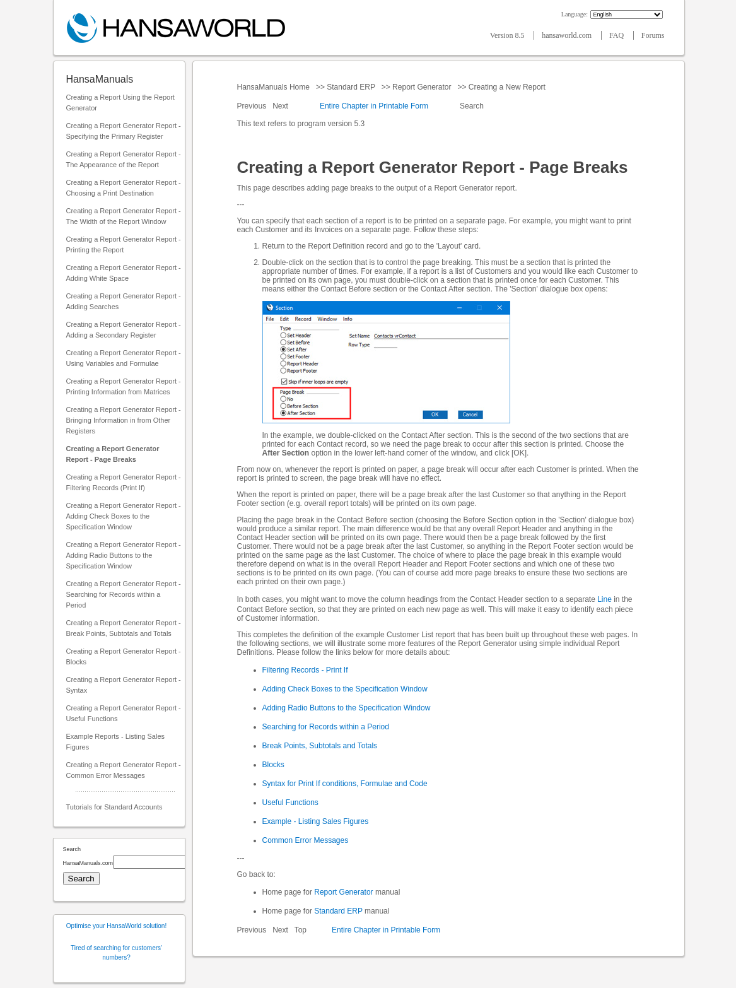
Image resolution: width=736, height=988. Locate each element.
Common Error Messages (305, 840)
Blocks (273, 764)
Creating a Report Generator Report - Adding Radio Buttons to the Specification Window (123, 555)
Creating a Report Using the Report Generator (120, 102)
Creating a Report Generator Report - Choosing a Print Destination (123, 188)
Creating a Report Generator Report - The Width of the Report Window (123, 216)
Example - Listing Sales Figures (315, 821)
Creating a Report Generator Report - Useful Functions (123, 713)
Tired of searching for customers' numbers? (116, 952)
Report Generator (421, 87)
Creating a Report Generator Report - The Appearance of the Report (123, 159)
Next (281, 106)
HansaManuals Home (274, 87)
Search (472, 106)
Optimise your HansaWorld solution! (116, 925)
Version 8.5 (508, 35)
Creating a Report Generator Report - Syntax (123, 685)
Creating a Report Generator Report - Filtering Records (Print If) (123, 482)
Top (301, 930)
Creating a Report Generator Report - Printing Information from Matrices (123, 386)
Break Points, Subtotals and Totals (320, 745)
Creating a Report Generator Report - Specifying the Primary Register (123, 131)
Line (604, 599)
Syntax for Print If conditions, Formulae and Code (345, 783)
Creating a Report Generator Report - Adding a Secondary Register (123, 330)
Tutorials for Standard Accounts (114, 807)
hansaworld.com (567, 35)
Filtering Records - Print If (305, 670)
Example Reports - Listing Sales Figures (115, 741)
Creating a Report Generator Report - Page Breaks (113, 454)
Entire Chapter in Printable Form (374, 106)
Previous (253, 106)
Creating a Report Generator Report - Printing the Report (123, 244)
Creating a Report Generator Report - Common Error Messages (123, 770)
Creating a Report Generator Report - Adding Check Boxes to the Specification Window (123, 516)
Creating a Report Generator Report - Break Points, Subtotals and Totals (123, 628)
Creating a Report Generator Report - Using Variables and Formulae (123, 358)
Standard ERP (351, 87)
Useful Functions (290, 802)
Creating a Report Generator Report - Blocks (123, 656)
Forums (653, 35)
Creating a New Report (507, 87)
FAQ (617, 35)
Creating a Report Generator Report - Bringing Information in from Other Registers (123, 420)
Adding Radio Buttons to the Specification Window (346, 707)
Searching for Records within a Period (325, 726)
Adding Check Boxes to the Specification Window (345, 689)
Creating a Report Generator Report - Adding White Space (123, 273)
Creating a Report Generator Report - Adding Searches (123, 301)
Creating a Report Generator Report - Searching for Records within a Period (123, 594)
